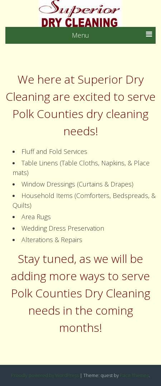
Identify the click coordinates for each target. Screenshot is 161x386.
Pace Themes (134, 375)
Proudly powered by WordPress (45, 375)
